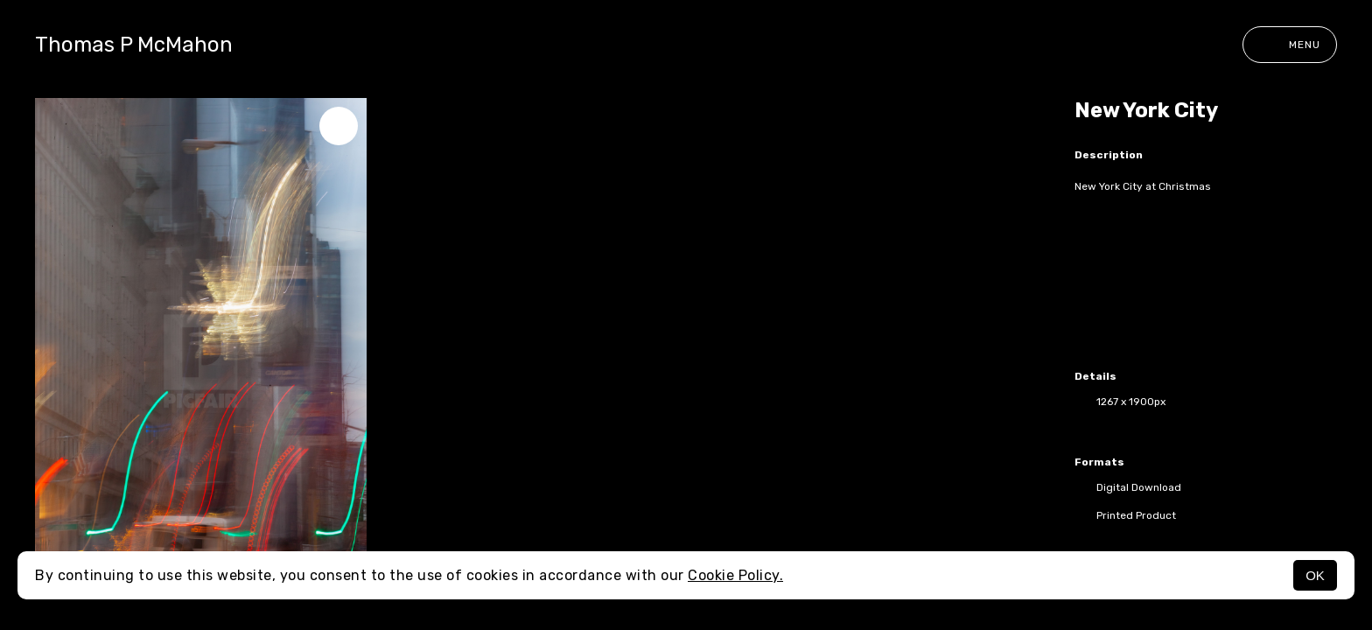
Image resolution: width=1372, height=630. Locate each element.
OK (1315, 575)
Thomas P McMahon (134, 44)
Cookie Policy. (735, 575)
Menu (1289, 44)
